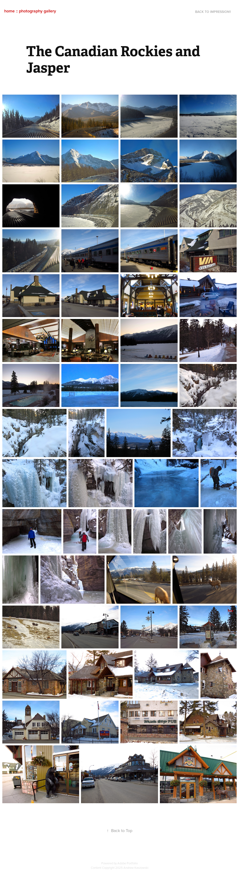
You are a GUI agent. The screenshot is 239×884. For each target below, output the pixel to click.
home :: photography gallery (30, 11)
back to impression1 (213, 11)
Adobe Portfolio (127, 863)
